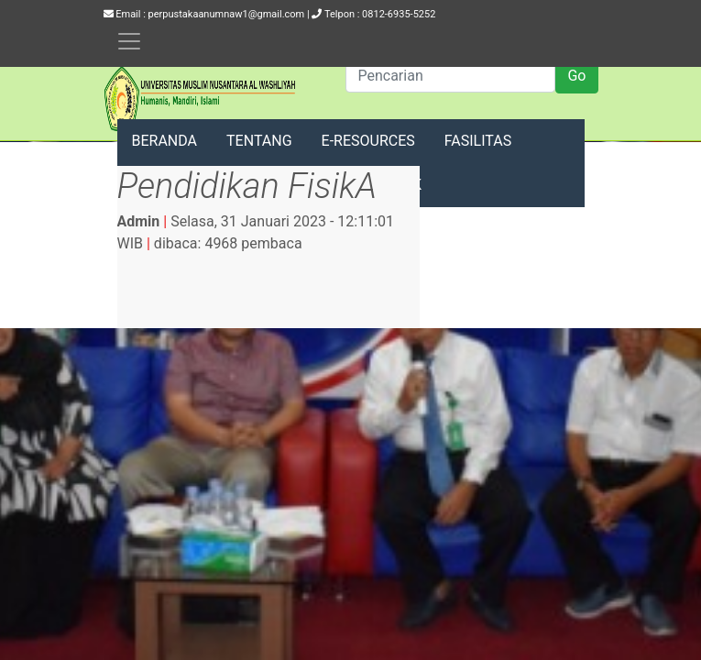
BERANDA (165, 140)
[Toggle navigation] (129, 41)
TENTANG (259, 140)
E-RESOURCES (368, 140)
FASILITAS (477, 140)
